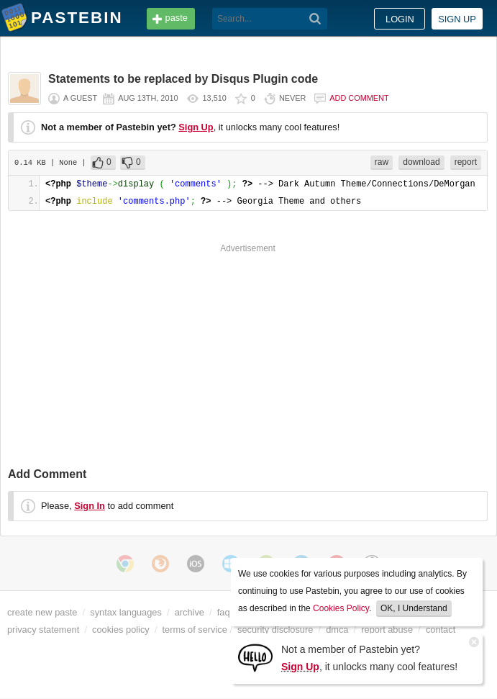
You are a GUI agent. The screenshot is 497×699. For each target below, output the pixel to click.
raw (381, 162)
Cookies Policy (341, 608)
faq (223, 612)
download (421, 162)
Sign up (457, 19)
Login (400, 19)
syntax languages (126, 612)
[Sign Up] (255, 657)
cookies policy (121, 629)
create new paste (42, 612)
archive (189, 612)
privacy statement (43, 629)
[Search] (315, 19)
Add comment (358, 98)
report (466, 162)
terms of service (195, 629)
